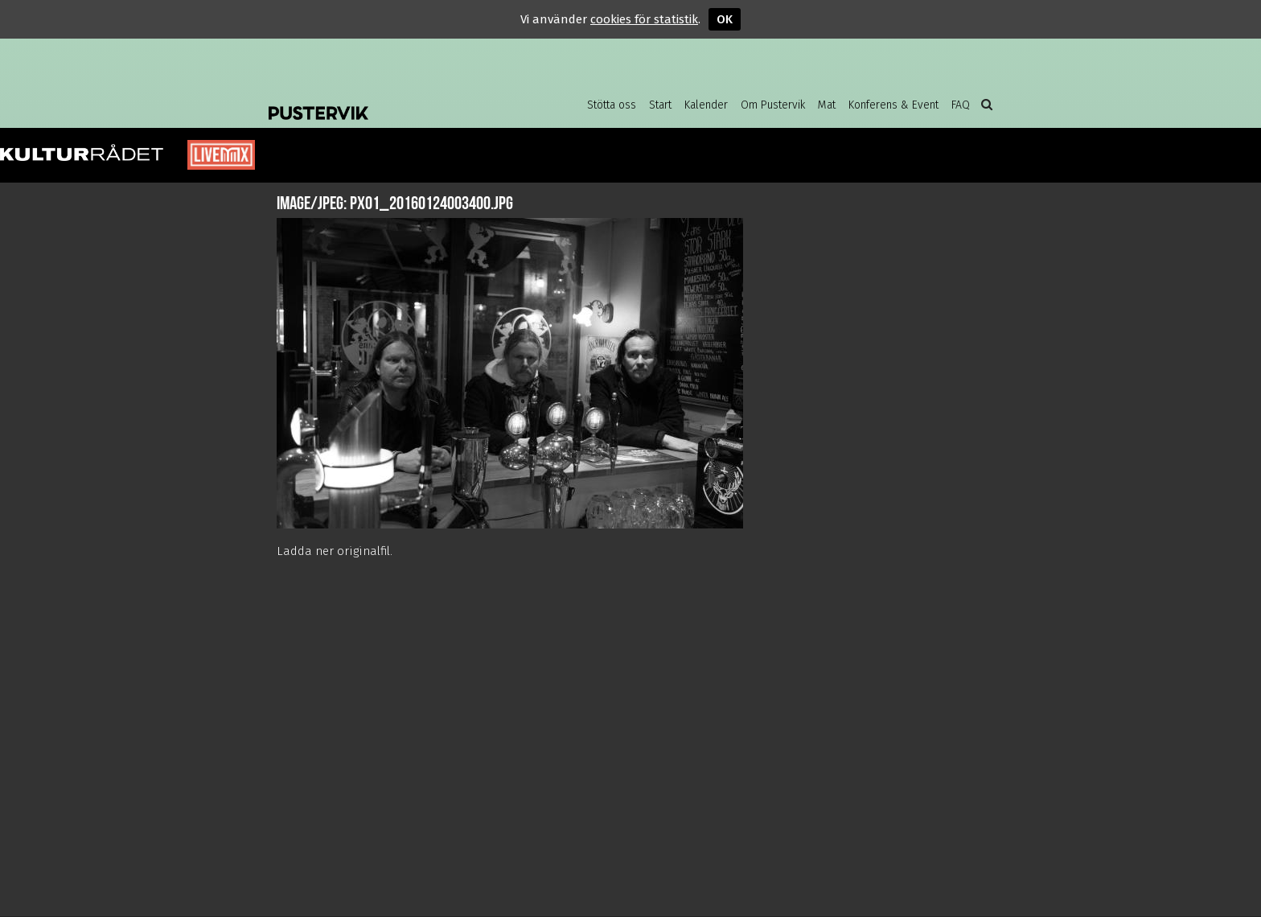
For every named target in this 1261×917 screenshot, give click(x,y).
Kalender (706, 105)
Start (660, 105)
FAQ (960, 105)
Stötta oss (611, 105)
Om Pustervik (773, 105)
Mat (827, 105)
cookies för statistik (644, 19)
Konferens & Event (893, 105)
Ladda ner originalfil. (334, 551)
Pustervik (397, 100)
